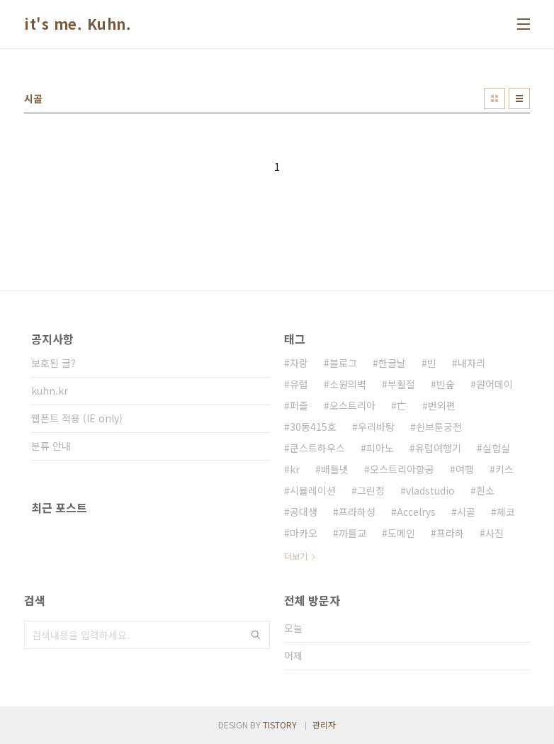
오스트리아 (352, 405)
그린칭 (371, 490)
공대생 (303, 512)
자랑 (299, 363)
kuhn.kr (49, 390)
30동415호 (313, 426)
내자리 (471, 363)
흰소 (485, 490)
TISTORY (280, 724)
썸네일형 (494, 98)
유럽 (299, 384)
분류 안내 (51, 446)
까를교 (352, 533)
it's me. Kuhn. (77, 24)
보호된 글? (53, 363)
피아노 (380, 448)
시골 (466, 512)
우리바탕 (376, 426)
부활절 (401, 384)
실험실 (496, 448)
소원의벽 (347, 384)
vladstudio (430, 490)
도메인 (401, 533)
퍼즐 (299, 405)
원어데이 (494, 384)
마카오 (303, 533)
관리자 (324, 724)
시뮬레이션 (313, 490)
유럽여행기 (438, 448)
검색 (255, 634)
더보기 (295, 556)
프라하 (450, 533)
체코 (506, 512)
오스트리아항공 (402, 469)
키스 (504, 469)
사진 (494, 533)
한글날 (392, 363)
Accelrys (416, 512)
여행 (465, 469)
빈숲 (445, 384)
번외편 (442, 405)
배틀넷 (335, 469)
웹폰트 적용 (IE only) (77, 418)
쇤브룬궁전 (439, 426)
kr (295, 469)
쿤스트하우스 (317, 448)
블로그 (343, 363)
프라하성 (357, 512)
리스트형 (519, 98)
